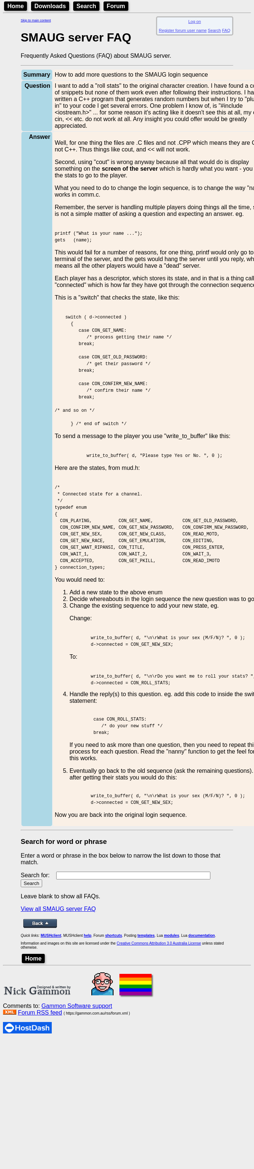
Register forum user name (183, 30)
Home (15, 6)
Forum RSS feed (40, 1086)
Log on (194, 21)
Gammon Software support (76, 1080)
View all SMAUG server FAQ (58, 983)
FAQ (226, 30)
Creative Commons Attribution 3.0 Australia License (159, 1017)
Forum (116, 6)
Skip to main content (36, 20)
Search (86, 6)
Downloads (50, 6)
